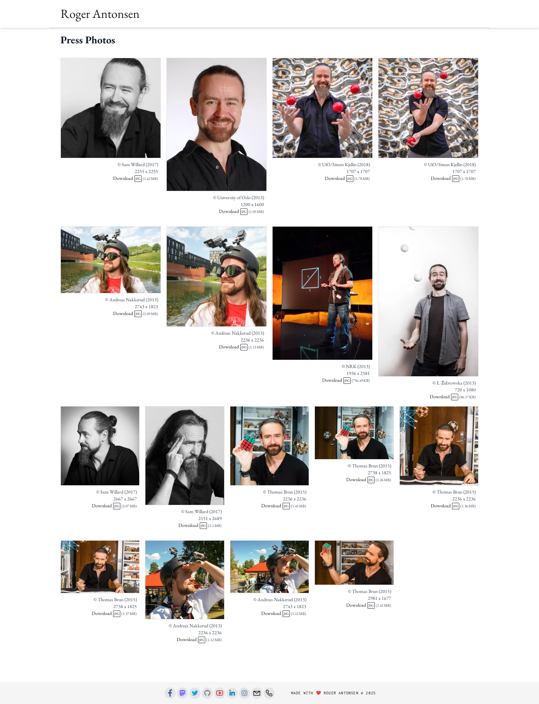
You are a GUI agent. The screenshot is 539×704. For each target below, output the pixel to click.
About (92, 36)
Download (123, 200)
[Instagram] (244, 692)
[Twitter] (194, 692)
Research (188, 36)
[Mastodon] (182, 692)
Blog (246, 36)
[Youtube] (219, 692)
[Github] (207, 692)
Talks (134, 36)
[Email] (256, 692)
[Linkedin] (232, 692)
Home (69, 36)
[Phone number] (269, 692)
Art (210, 36)
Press (227, 36)
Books (114, 36)
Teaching (159, 36)
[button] (418, 36)
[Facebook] (170, 692)
